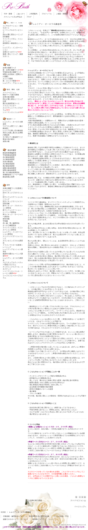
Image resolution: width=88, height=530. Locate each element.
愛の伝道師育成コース (11, 103)
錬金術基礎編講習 (9, 153)
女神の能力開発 (35, 500)
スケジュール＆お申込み (13, 17)
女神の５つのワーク (10, 52)
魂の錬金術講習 (8, 166)
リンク (50, 519)
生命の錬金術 (8, 161)
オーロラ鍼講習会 (9, 225)
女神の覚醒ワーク (9, 68)
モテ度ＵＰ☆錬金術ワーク (13, 137)
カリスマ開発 (8, 78)
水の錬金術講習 (8, 157)
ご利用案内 (33, 14)
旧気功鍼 (6, 203)
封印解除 (6, 37)
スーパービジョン (78, 500)
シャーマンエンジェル (11, 112)
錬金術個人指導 (8, 177)
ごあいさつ (20, 14)
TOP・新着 (8, 14)
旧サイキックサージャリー (13, 201)
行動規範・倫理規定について (14, 516)
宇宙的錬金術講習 (9, 155)
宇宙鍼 (5, 221)
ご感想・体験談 (62, 14)
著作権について (38, 519)
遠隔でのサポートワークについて (15, 519)
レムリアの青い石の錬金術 (13, 130)
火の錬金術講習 (8, 159)
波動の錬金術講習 (9, 168)
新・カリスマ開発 (9, 81)
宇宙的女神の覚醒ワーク (12, 72)
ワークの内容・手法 (61, 516)
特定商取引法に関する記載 (39, 516)
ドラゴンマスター (9, 105)
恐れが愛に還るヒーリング (13, 34)
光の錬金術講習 (8, 164)
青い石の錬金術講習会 (11, 172)
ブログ (28, 17)
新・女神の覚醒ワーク (11, 70)
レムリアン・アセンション (13, 83)
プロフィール (47, 14)
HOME (3, 512)
